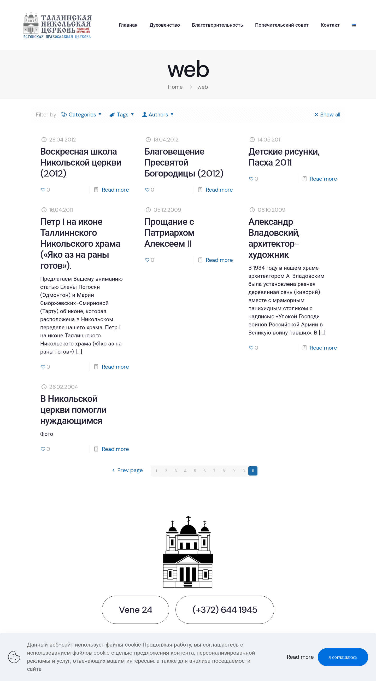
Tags (122, 114)
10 (243, 470)
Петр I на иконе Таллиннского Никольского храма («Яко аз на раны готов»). (80, 244)
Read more (115, 189)
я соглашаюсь (342, 657)
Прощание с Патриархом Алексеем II (169, 233)
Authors (158, 114)
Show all (326, 114)
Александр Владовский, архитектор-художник (273, 238)
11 (253, 470)
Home (175, 87)
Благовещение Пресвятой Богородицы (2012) (183, 162)
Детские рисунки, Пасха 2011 (283, 156)
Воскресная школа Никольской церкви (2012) (80, 162)
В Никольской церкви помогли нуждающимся (73, 410)
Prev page (126, 470)
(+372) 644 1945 (224, 610)
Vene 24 (135, 610)
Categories (82, 114)
